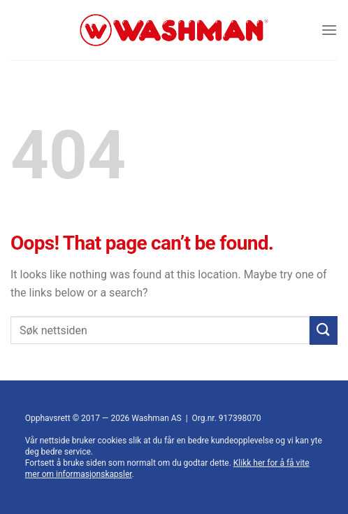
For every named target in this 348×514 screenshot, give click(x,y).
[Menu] (329, 30)
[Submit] (324, 330)
